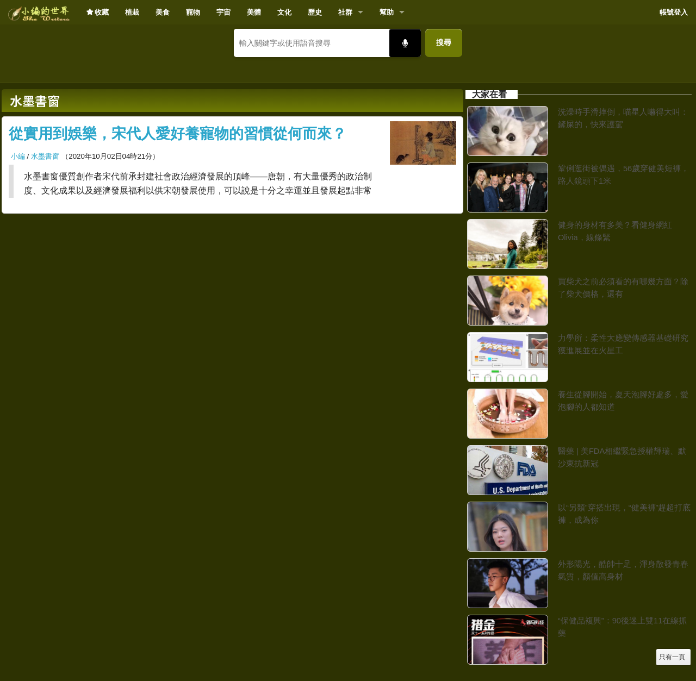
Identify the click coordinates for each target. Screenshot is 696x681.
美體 (254, 12)
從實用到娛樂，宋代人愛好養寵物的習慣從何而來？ (177, 134)
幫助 (387, 12)
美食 (163, 12)
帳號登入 (674, 12)
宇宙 (223, 12)
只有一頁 (672, 657)
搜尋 (443, 42)
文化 (284, 12)
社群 (345, 12)
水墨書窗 (45, 156)
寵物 (193, 12)
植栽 (132, 12)
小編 (18, 156)
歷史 (315, 12)
